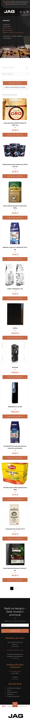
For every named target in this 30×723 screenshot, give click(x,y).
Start (4, 52)
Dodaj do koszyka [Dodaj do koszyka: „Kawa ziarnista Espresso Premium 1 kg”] (15, 580)
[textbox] (15, 74)
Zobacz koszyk (15, 83)
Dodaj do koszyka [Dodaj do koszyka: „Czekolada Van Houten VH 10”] (15, 538)
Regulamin (10, 694)
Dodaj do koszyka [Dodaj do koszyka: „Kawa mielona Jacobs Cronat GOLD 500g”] (15, 217)
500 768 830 (8, 30)
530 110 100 (8, 2)
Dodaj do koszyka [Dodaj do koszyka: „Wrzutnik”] (15, 377)
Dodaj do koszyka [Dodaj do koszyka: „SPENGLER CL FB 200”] (15, 416)
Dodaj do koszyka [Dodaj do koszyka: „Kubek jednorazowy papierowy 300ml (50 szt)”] (15, 176)
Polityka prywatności (13, 696)
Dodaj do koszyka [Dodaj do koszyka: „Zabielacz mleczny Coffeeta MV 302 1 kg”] (15, 259)
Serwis (9, 690)
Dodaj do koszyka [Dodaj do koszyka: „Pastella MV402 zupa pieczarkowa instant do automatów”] (15, 458)
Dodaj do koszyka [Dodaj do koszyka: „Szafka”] (15, 337)
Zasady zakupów (12, 692)
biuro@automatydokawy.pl (21, 2)
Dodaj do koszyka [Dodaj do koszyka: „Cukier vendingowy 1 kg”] (15, 298)
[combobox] (15, 74)
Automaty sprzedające (14, 688)
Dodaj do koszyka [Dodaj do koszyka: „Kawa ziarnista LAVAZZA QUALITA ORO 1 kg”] (15, 135)
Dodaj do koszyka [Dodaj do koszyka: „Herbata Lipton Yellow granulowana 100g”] (15, 499)
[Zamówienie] (15, 95)
